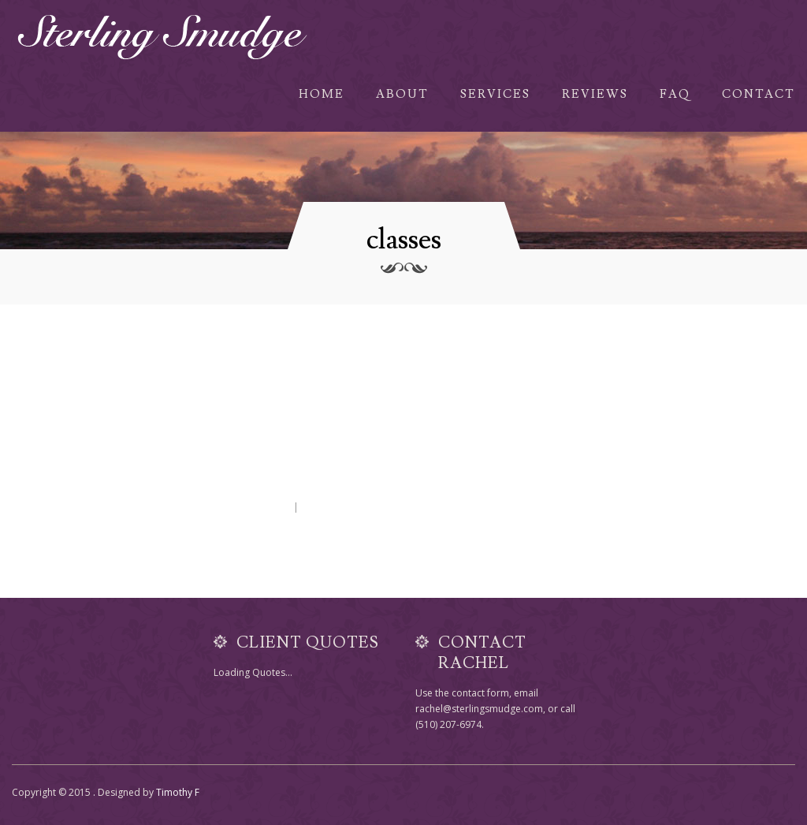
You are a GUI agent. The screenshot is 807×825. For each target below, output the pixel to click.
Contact (758, 94)
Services (495, 94)
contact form (480, 693)
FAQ (675, 94)
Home (321, 94)
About (402, 94)
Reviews (595, 94)
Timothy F (177, 792)
